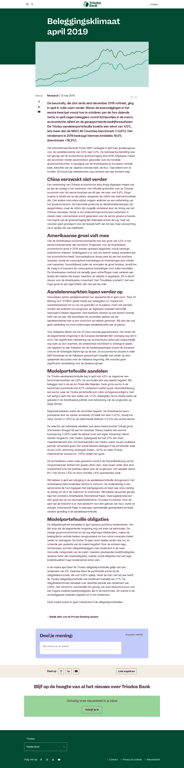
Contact (111, 759)
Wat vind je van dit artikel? (58, 646)
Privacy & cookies (130, 759)
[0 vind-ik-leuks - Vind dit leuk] (132, 97)
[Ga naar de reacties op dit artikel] (136, 97)
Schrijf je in (92, 709)
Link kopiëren (126, 671)
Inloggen (154, 4)
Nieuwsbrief (152, 759)
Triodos (30, 738)
